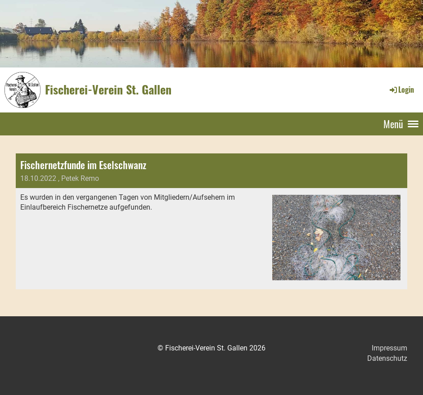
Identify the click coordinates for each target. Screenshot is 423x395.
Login (401, 89)
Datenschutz (387, 358)
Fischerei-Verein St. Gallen (108, 89)
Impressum (389, 348)
